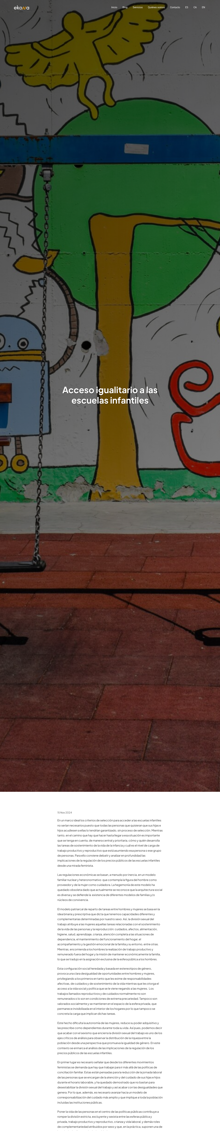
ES (186, 7)
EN (203, 7)
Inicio (114, 7)
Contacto (175, 7)
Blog (124, 7)
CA (195, 7)
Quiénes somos (156, 7)
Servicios (138, 7)
